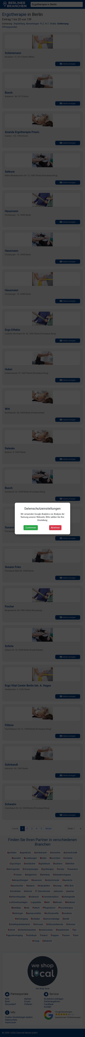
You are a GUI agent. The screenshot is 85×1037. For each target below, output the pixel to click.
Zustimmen (30, 527)
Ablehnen (55, 527)
